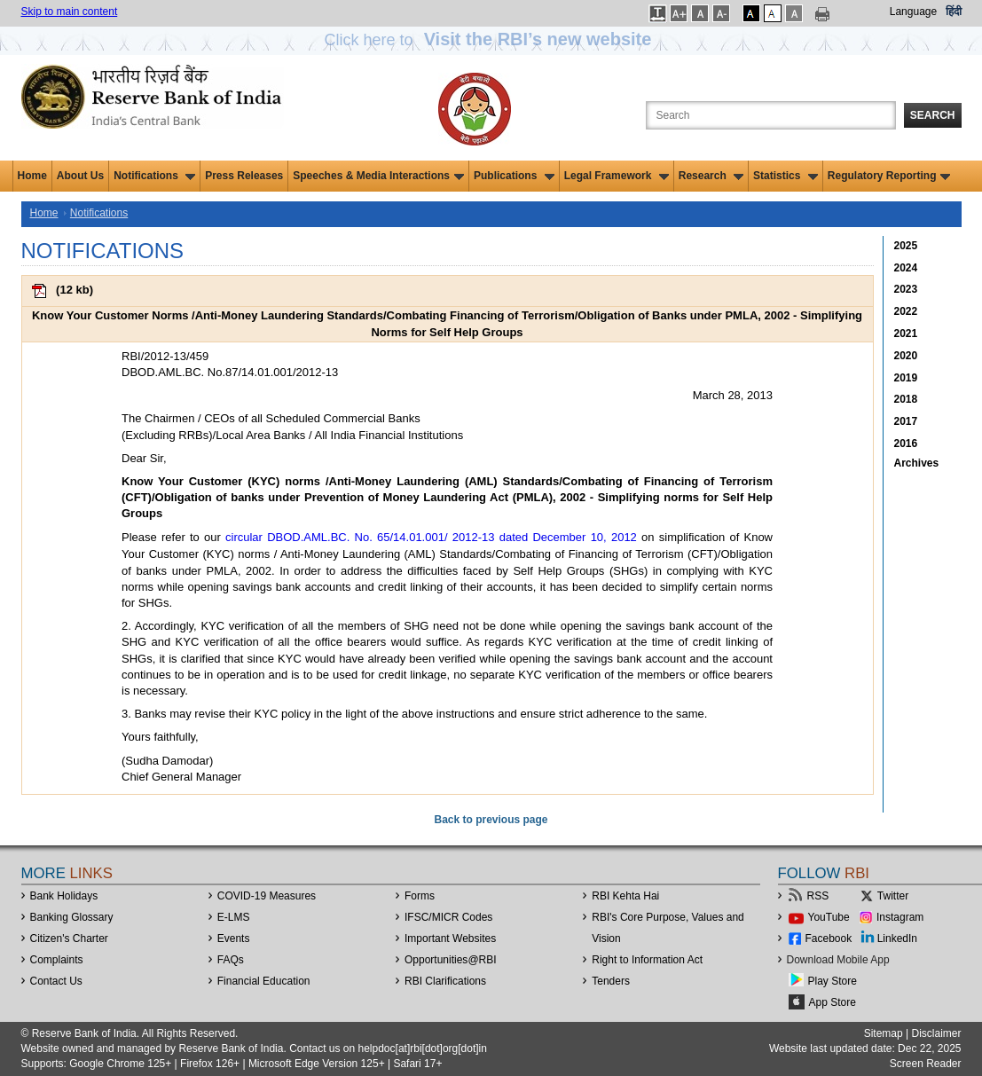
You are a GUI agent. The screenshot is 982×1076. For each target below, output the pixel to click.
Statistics (785, 175)
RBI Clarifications (445, 981)
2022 (906, 311)
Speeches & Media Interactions (378, 175)
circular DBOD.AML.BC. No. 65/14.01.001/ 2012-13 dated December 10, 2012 (431, 537)
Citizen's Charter (69, 938)
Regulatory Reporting (889, 175)
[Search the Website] (771, 115)
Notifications (154, 175)
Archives (916, 463)
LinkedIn (897, 938)
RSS (818, 896)
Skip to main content (69, 11)
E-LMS (233, 917)
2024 (906, 268)
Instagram (899, 917)
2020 (906, 356)
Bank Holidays (64, 896)
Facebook (828, 938)
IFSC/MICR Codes (448, 917)
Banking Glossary (72, 917)
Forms (420, 896)
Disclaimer (936, 1033)
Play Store (832, 981)
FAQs (230, 960)
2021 (906, 333)
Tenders (611, 981)
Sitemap (883, 1033)
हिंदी (954, 11)
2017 (906, 421)
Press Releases (244, 175)
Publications (514, 175)
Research (711, 175)
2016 (906, 443)
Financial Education (263, 981)
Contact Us (56, 981)
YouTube (829, 917)
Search (932, 115)
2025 (906, 246)
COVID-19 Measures (266, 896)
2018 (906, 399)
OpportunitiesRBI (451, 960)
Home (32, 175)
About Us (80, 175)
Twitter (892, 896)
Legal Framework (616, 175)
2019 (906, 378)
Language (913, 11)
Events (233, 938)
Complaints (56, 960)
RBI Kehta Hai (625, 896)
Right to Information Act (647, 960)
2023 (906, 289)
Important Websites (450, 938)
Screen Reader (926, 1063)
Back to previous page (490, 819)
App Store (832, 1002)
